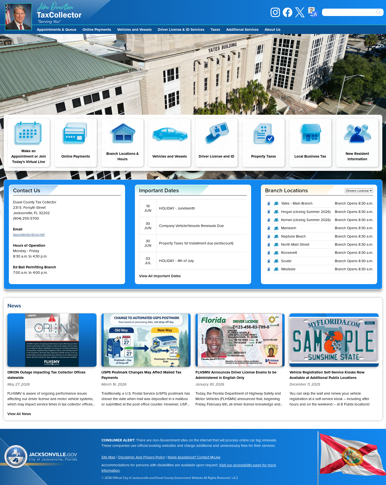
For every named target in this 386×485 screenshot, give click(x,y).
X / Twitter (300, 12)
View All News (19, 414)
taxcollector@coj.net (29, 234)
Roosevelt (289, 252)
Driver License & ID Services (181, 29)
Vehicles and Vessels (134, 29)
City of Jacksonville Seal (16, 457)
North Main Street (295, 244)
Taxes (215, 29)
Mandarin (288, 228)
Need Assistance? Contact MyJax (194, 457)
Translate (313, 12)
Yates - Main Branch (296, 203)
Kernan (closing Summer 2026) (306, 220)
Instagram (275, 12)
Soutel (286, 261)
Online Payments (96, 29)
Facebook (287, 12)
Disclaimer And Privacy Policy (141, 457)
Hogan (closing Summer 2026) (306, 211)
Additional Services (242, 29)
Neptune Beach (293, 236)
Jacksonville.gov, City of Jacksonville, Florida (53, 457)
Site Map (108, 457)
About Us (272, 29)
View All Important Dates (160, 276)
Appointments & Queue (56, 29)
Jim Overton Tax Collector (59, 10)
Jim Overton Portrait (18, 16)
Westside (288, 269)
